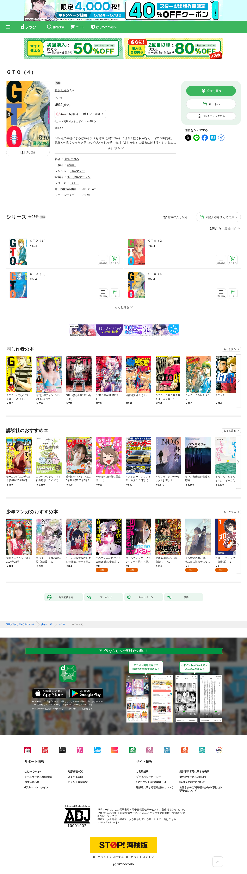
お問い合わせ (31, 782)
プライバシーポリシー (148, 776)
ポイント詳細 (91, 113)
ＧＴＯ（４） (156, 274)
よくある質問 (75, 776)
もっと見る (230, 349)
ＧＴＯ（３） (38, 274)
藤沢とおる (62, 90)
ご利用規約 (142, 771)
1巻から (216, 228)
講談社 (71, 165)
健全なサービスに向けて (193, 776)
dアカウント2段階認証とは (151, 782)
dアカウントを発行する (108, 857)
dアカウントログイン (36, 787)
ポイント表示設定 (78, 782)
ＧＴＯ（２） (156, 240)
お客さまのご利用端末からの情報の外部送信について (200, 789)
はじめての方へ (33, 771)
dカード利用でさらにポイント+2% (74, 121)
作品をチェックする (214, 116)
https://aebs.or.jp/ (109, 822)
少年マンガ (77, 171)
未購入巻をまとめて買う (221, 217)
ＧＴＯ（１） (38, 240)
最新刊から (232, 228)
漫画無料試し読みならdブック (20, 624)
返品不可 (59, 127)
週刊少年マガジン (79, 177)
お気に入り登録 (177, 217)
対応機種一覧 (75, 771)
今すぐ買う (214, 91)
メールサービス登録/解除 (38, 776)
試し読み (31, 152)
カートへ (214, 104)
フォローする (72, 90)
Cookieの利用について (192, 782)
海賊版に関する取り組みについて (154, 787)
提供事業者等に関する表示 (194, 771)
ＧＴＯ (74, 183)
